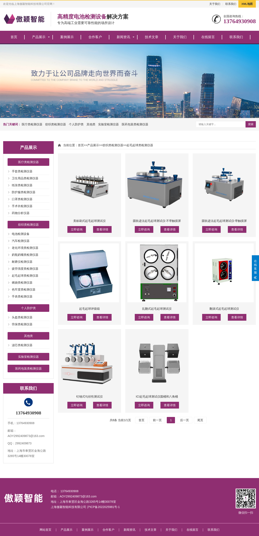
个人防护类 (76, 124)
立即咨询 (77, 229)
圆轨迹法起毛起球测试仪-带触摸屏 (224, 220)
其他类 (91, 124)
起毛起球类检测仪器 (25, 275)
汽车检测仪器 (20, 241)
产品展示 (38, 37)
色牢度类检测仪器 (23, 289)
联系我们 (230, 3)
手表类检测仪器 (22, 296)
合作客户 (95, 37)
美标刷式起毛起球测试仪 (89, 220)
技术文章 (151, 37)
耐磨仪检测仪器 (22, 261)
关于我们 (214, 3)
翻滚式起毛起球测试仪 (224, 308)
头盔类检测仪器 (22, 317)
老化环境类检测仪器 (25, 247)
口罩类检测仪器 (22, 199)
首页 (14, 37)
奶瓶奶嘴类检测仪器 (25, 254)
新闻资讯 (123, 37)
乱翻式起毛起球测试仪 (157, 308)
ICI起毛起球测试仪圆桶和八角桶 (157, 396)
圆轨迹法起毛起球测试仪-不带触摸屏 (157, 220)
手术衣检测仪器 (22, 206)
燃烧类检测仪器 (22, 282)
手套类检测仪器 (22, 171)
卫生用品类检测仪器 (25, 178)
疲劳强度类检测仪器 (25, 268)
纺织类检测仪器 (55, 124)
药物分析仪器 (20, 213)
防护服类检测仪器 (23, 192)
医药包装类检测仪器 (135, 124)
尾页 (200, 420)
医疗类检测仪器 (32, 124)
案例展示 (67, 37)
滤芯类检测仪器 (22, 345)
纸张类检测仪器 (22, 185)
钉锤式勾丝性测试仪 (89, 396)
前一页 (157, 420)
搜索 (251, 124)
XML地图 (247, 3)
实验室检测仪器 (108, 124)
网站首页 (45, 529)
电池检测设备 (20, 234)
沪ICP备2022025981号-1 (103, 507)
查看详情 (102, 229)
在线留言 (208, 37)
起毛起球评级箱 (89, 308)
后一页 (184, 420)
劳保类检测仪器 (22, 324)
